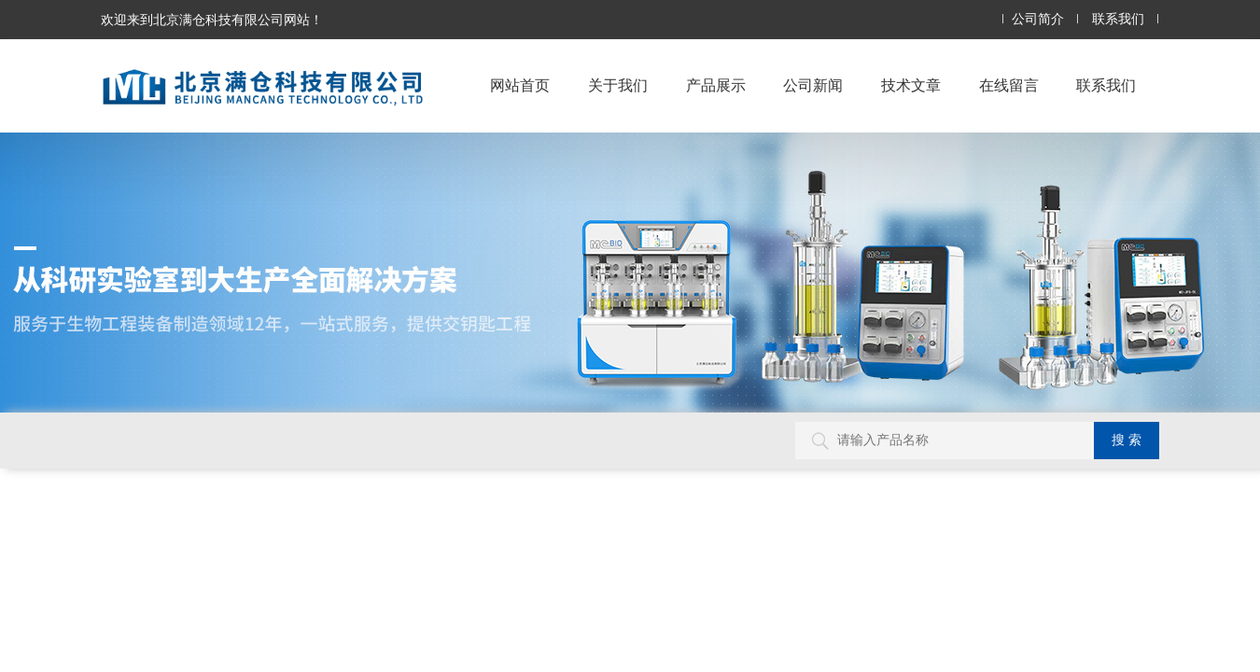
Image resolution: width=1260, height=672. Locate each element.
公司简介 (1038, 19)
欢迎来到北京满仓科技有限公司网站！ (212, 19)
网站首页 (520, 85)
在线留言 (1009, 85)
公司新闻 (813, 85)
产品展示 (716, 85)
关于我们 (618, 85)
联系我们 (1118, 19)
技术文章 (911, 85)
